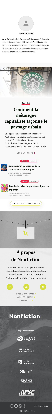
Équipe (26, 285)
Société (24, 161)
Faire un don (25, 293)
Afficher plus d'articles (25, 203)
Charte (42, 285)
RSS (20, 406)
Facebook (11, 406)
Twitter (16, 406)
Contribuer (25, 297)
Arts (26, 49)
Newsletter (24, 406)
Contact (25, 300)
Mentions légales (41, 406)
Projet (9, 285)
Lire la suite (25, 153)
